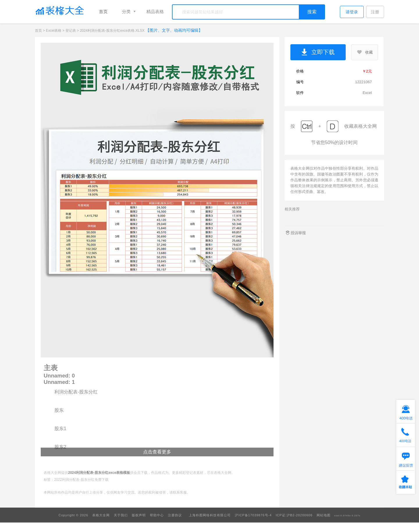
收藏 (364, 52)
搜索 (312, 11)
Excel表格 (53, 31)
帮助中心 (157, 515)
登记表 (70, 31)
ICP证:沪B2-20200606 (294, 515)
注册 (375, 12)
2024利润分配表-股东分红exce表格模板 (99, 473)
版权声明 (139, 515)
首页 (103, 11)
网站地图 (324, 515)
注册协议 (175, 515)
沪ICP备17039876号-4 (253, 515)
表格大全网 (101, 515)
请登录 (352, 12)
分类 (126, 11)
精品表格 (155, 11)
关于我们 (121, 515)
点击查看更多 (157, 451)
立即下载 (318, 53)
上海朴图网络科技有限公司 (210, 515)
